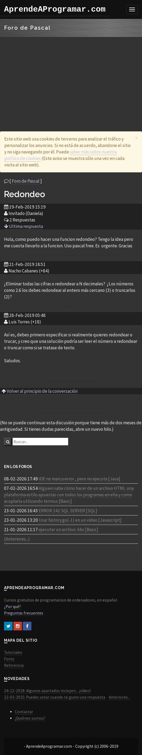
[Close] (136, 138)
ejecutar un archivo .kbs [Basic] (68, 529)
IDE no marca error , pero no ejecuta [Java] (79, 479)
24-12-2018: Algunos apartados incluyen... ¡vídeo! (47, 690)
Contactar (24, 711)
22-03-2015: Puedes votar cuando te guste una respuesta (54, 697)
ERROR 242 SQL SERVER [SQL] (68, 511)
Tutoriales (13, 652)
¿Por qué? (12, 606)
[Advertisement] (71, 77)
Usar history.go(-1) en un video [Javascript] (80, 520)
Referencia (14, 665)
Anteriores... (119, 697)
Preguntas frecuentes (23, 613)
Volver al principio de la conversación (42, 391)
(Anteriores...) (17, 539)
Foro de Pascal (25, 181)
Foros (9, 658)
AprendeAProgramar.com (54, 9)
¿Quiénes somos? (30, 718)
